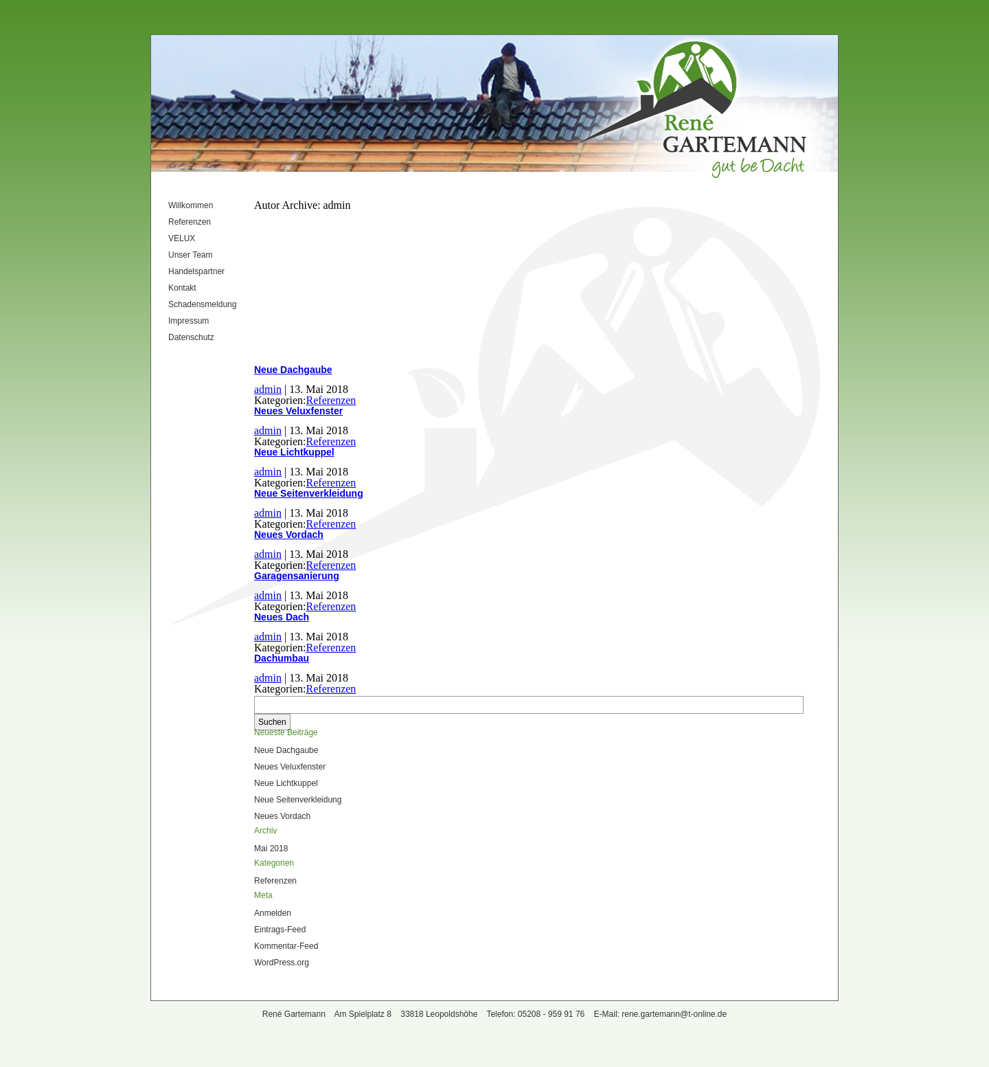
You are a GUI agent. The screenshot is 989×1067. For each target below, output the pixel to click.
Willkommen (190, 205)
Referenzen (189, 222)
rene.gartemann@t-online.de (674, 1014)
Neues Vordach (288, 534)
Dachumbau (281, 658)
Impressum (188, 321)
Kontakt (182, 288)
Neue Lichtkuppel (294, 452)
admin (268, 389)
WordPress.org (281, 962)
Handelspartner (196, 271)
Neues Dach (281, 616)
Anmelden (272, 913)
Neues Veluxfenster (298, 410)
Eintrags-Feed (280, 929)
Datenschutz (191, 337)
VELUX (181, 238)
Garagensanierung (296, 575)
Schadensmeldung (202, 304)
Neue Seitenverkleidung (308, 493)
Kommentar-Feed (286, 946)
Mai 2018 (271, 848)
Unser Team (190, 255)
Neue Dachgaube (293, 369)
